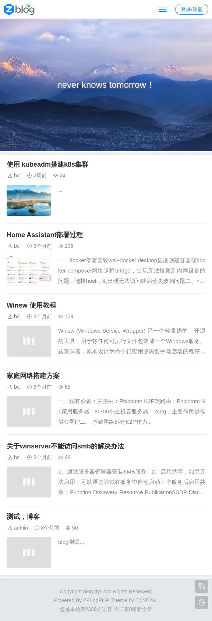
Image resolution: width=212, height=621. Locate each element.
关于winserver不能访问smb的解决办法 (65, 446)
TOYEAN (145, 600)
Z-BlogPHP (95, 600)
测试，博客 (23, 516)
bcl (17, 175)
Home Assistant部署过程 (45, 235)
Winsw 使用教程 (31, 305)
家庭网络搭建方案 (33, 375)
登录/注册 (192, 9)
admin (21, 528)
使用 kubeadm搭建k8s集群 (47, 164)
